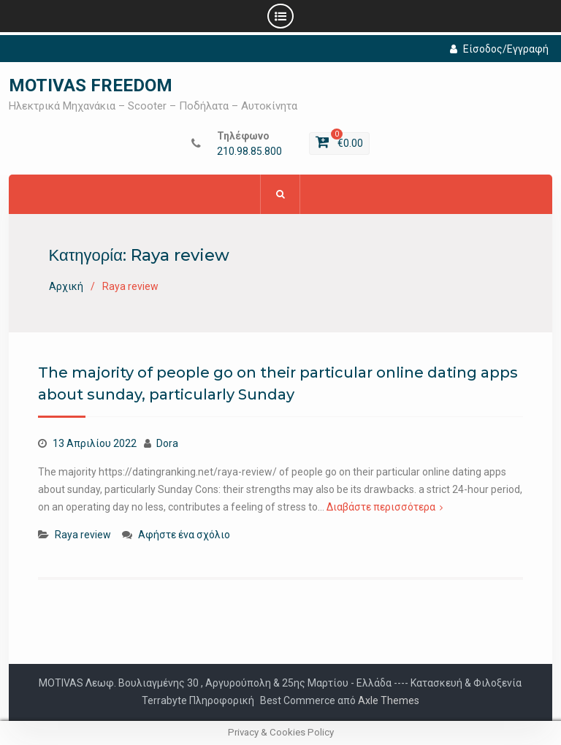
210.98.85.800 (249, 152)
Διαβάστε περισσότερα (381, 507)
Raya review (83, 534)
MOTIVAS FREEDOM (90, 85)
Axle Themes (388, 700)
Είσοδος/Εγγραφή (499, 49)
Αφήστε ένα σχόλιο (184, 534)
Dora (167, 443)
